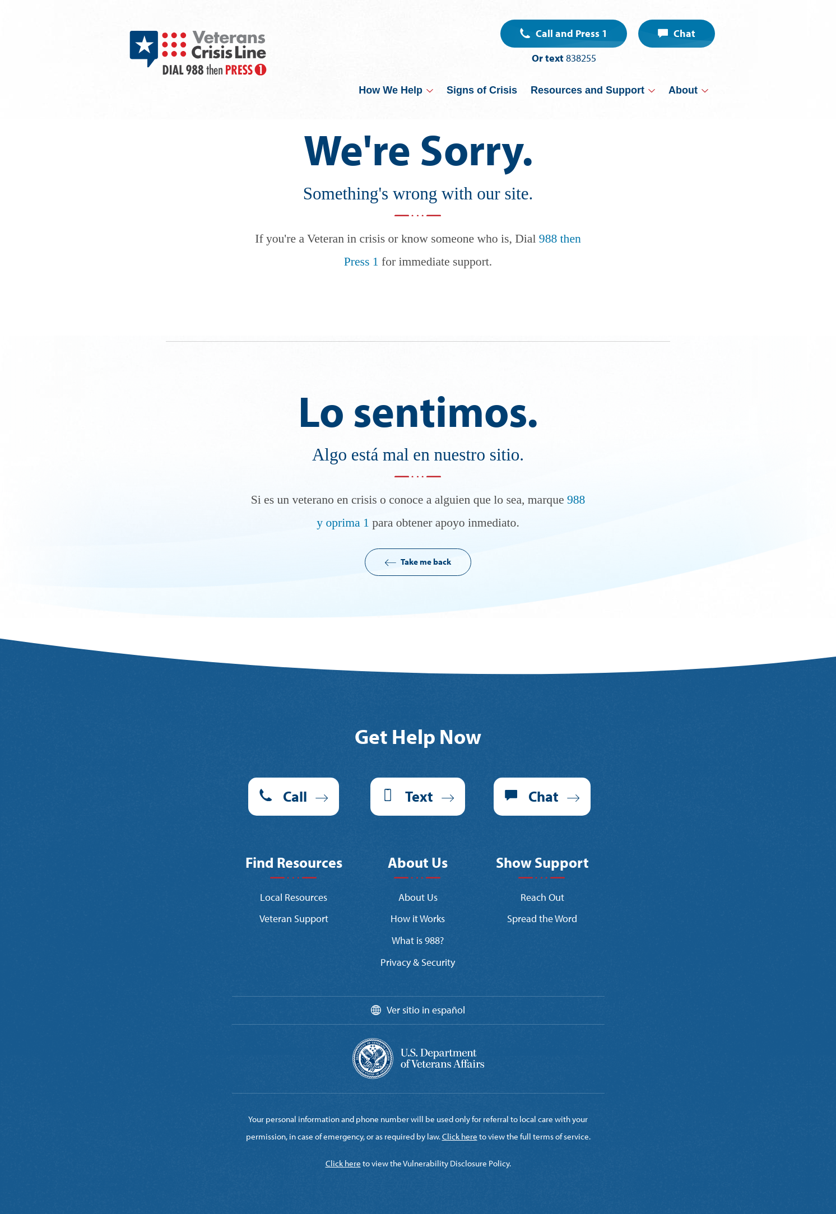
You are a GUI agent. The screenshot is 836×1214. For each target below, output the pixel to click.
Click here (459, 1136)
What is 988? (418, 940)
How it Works (418, 918)
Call (295, 796)
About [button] (683, 90)
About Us (418, 897)
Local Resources (293, 897)
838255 (581, 58)
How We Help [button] (390, 90)
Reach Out (542, 897)
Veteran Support (293, 918)
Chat (684, 33)
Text (419, 796)
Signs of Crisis (482, 90)
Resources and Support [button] (587, 90)
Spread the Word (542, 918)
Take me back (426, 561)
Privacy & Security (417, 962)
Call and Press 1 (571, 33)
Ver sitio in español (426, 1009)
